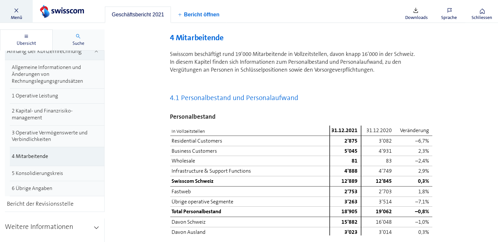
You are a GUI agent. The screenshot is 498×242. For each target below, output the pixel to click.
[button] (16, 11)
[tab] (138, 15)
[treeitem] (57, 70)
